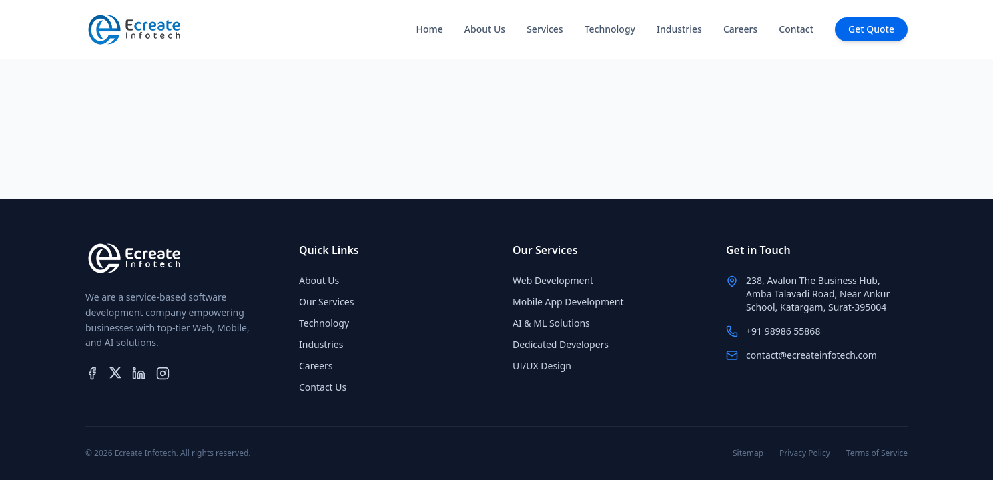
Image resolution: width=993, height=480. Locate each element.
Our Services (326, 301)
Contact (796, 29)
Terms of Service (877, 453)
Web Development (553, 280)
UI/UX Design (542, 365)
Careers (740, 29)
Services (545, 29)
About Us (484, 29)
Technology (610, 29)
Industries (679, 29)
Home (429, 29)
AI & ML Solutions (551, 323)
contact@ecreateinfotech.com (811, 355)
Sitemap (748, 453)
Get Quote (871, 29)
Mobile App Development (568, 301)
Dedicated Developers (561, 344)
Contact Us (322, 387)
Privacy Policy (804, 453)
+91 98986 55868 (783, 331)
